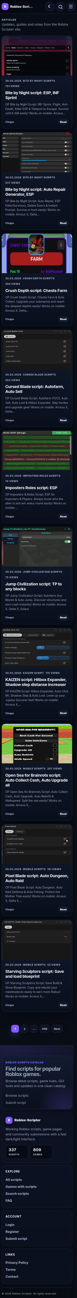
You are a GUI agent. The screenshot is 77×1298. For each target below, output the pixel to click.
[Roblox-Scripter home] (23, 1120)
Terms (11, 1269)
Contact (12, 1276)
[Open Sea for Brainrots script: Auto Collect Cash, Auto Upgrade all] (37, 744)
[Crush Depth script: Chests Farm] (37, 253)
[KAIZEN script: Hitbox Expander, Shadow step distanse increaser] (37, 648)
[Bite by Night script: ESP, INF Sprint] (37, 56)
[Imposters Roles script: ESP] (37, 451)
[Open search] (60, 6)
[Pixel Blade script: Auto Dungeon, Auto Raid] (37, 844)
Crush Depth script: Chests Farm (36, 290)
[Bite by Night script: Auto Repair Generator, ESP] (37, 152)
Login (10, 1225)
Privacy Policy (17, 1263)
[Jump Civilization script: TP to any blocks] (37, 547)
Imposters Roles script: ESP (31, 487)
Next (57, 1028)
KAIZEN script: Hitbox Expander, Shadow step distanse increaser (35, 682)
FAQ (9, 1200)
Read (63, 121)
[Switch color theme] (49, 6)
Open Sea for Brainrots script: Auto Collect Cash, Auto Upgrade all (36, 780)
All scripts (14, 1180)
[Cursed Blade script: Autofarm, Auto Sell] (37, 350)
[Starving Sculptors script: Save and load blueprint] (37, 940)
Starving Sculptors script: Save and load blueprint (34, 974)
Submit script (16, 1103)
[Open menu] (70, 6)
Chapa (9, 121)
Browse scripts (17, 1095)
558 (44, 1028)
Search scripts (17, 1194)
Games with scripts (21, 1187)
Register (12, 1232)
